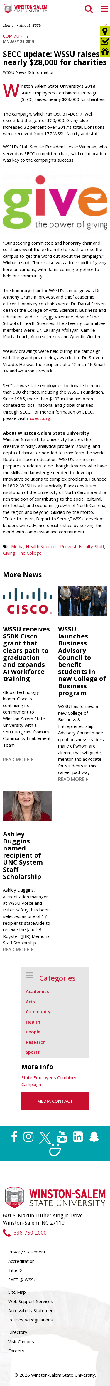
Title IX (15, 1270)
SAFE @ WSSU (22, 1279)
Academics (37, 991)
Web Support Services (30, 1301)
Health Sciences (42, 546)
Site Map (17, 1292)
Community (15, 36)
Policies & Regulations (30, 1320)
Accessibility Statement (31, 1310)
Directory (17, 1332)
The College (30, 553)
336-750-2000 (25, 1232)
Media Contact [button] (55, 1101)
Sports (33, 1052)
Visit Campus (21, 1341)
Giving (9, 553)
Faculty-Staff (91, 546)
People (33, 1032)
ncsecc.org (38, 418)
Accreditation (21, 1261)
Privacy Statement (26, 1252)
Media (17, 546)
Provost (68, 546)
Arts (30, 1001)
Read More (18, 759)
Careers (16, 1350)
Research (35, 1042)
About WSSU (30, 25)
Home (8, 25)
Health (33, 1022)
